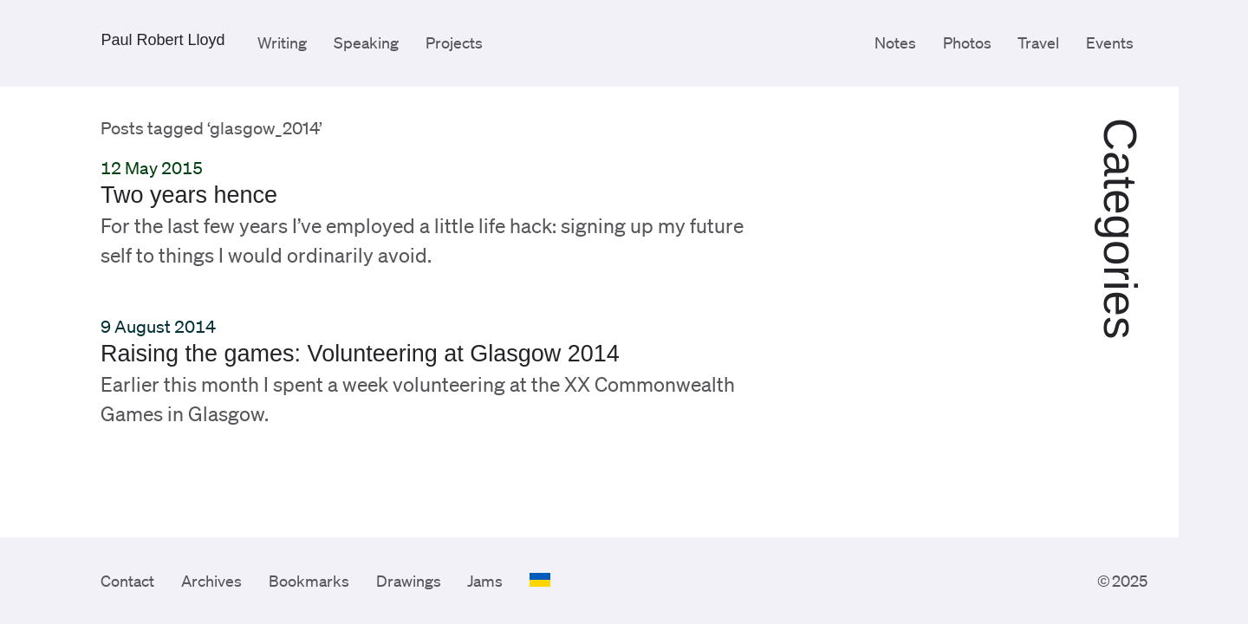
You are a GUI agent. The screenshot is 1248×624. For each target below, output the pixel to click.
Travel (1038, 42)
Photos (967, 42)
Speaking (366, 42)
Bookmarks (309, 580)
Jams (485, 580)
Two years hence (189, 195)
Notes (895, 42)
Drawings (408, 580)
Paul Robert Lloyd (162, 40)
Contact (127, 580)
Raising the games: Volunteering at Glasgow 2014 (360, 354)
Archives (211, 580)
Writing (282, 42)
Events (1110, 42)
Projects (454, 42)
